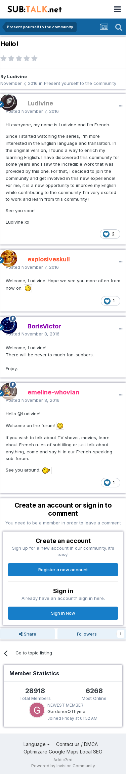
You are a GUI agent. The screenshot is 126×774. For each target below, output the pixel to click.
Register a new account (63, 569)
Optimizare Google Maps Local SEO (63, 751)
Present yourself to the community (80, 83)
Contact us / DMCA (77, 744)
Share (27, 634)
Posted (32, 111)
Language (37, 744)
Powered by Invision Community (63, 765)
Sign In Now (63, 613)
